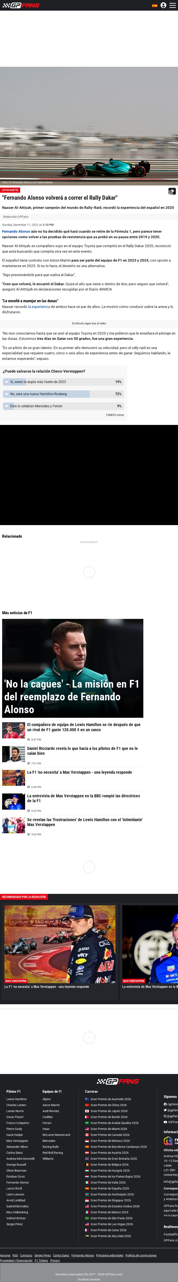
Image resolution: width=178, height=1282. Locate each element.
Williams (48, 1158)
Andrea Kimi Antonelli (20, 1158)
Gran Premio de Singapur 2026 (108, 1200)
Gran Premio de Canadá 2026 (107, 1135)
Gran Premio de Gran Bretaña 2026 (111, 1158)
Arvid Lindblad (15, 1200)
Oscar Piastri (14, 1117)
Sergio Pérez (14, 1224)
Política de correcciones (141, 1255)
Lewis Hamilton (16, 1099)
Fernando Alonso (16, 231)
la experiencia (39, 307)
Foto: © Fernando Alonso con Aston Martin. (27, 182)
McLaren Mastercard (56, 1135)
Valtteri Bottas (16, 1218)
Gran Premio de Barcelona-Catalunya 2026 (116, 1146)
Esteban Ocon (15, 1176)
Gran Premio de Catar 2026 (106, 1230)
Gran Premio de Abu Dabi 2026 (108, 1236)
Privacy (55, 1260)
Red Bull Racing (53, 1152)
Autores (5, 1255)
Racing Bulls (51, 1146)
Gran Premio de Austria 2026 (107, 1152)
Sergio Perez (42, 1255)
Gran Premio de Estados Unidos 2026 (112, 1206)
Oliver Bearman (16, 1170)
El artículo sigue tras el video (89, 323)
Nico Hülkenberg (17, 1212)
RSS (15, 1255)
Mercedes (49, 1140)
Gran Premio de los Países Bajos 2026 (112, 1176)
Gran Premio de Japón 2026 (106, 1111)
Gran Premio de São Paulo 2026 (108, 1218)
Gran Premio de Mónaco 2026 (107, 1140)
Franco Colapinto (17, 1123)
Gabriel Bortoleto (17, 1206)
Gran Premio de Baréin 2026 (106, 1117)
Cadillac (48, 1117)
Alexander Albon (17, 1146)
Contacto (26, 1255)
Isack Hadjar (14, 1135)
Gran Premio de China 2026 (106, 1105)
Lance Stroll (14, 1188)
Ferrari (47, 1123)
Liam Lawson (15, 1194)
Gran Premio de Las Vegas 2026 (109, 1224)
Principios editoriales (109, 1255)
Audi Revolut (51, 1111)
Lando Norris (15, 1111)
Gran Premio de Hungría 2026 (107, 1170)
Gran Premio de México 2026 (106, 1212)
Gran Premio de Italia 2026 (105, 1182)
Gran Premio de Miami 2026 (106, 1129)
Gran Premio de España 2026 (107, 1188)
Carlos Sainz (14, 1152)
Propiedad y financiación (16, 1260)
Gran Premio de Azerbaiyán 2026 (109, 1194)
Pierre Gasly (14, 1129)
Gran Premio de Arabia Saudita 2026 (112, 1123)
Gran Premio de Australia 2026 (108, 1099)
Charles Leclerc (16, 1105)
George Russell (16, 1164)
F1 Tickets (41, 1260)
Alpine (47, 1099)
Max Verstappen (17, 1140)
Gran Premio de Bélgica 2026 (107, 1164)
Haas (46, 1129)
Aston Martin (10, 190)
